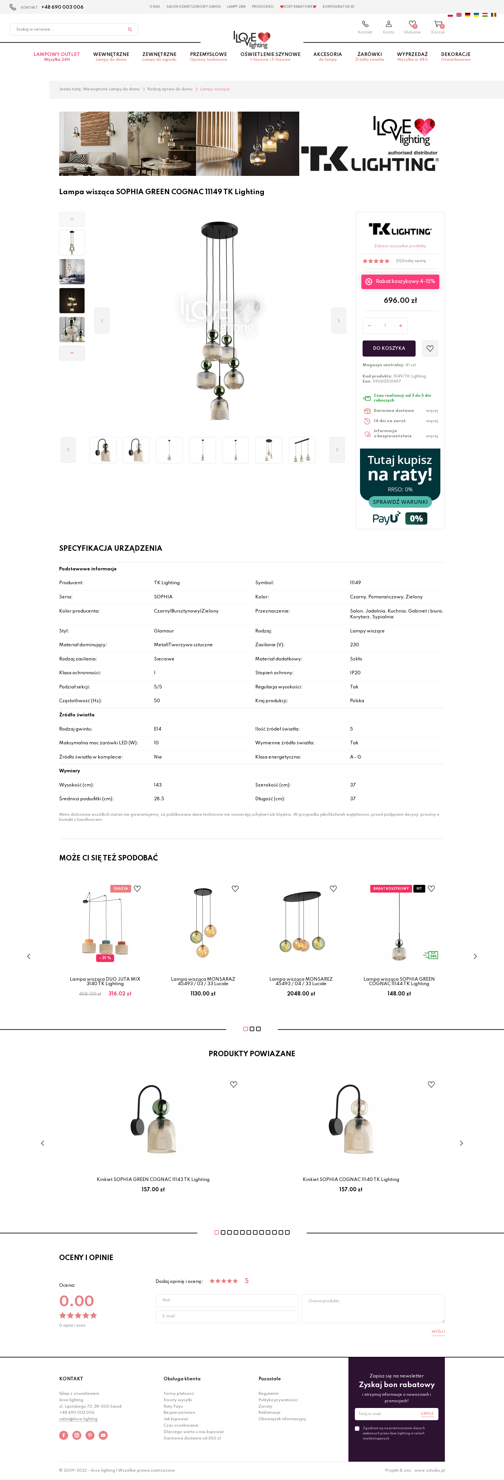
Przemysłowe (208, 61)
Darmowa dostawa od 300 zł (192, 1438)
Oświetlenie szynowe (270, 61)
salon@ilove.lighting (78, 1419)
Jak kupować (176, 1419)
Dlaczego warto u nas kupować (194, 1432)
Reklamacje (269, 1413)
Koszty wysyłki (178, 1400)
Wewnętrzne (111, 61)
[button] (72, 219)
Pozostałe (269, 1379)
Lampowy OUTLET (57, 61)
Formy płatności (179, 1394)
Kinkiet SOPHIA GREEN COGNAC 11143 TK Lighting (153, 1179)
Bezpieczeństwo (179, 1413)
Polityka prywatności (278, 1400)
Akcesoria (328, 61)
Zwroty (265, 1407)
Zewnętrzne (159, 61)
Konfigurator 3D (339, 6)
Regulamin (268, 1394)
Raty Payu (173, 1407)
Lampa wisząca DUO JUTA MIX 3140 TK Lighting (105, 981)
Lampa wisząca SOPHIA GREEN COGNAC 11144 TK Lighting (399, 981)
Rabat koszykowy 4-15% (405, 281)
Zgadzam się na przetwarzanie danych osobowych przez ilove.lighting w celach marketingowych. (394, 1433)
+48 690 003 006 (62, 7)
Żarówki (369, 61)
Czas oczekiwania (181, 1426)
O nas (154, 6)
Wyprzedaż (412, 61)
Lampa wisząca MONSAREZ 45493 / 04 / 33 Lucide (301, 981)
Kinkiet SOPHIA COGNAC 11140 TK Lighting (351, 1179)
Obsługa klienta (182, 1379)
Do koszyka (389, 348)
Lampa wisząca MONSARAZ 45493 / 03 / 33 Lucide (203, 981)
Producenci (263, 6)
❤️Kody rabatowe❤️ (298, 6)
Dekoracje (456, 61)
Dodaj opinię (413, 261)
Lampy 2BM (236, 6)
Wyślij (438, 1332)
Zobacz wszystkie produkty (400, 246)
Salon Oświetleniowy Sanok (193, 6)
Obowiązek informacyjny (282, 1419)
